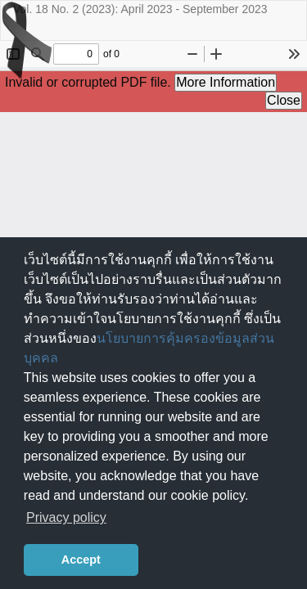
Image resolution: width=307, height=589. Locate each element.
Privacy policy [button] (66, 517)
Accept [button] (81, 559)
